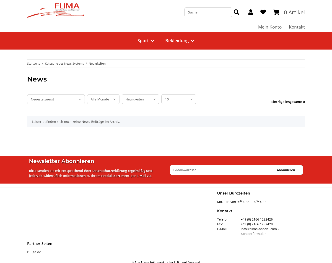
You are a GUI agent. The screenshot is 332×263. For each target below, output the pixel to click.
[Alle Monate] (103, 99)
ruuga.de (34, 252)
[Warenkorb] (289, 12)
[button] (251, 12)
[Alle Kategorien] (140, 99)
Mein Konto (270, 27)
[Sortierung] (56, 99)
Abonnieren (286, 170)
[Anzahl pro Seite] (178, 99)
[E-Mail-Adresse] (219, 170)
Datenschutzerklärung (109, 170)
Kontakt (297, 27)
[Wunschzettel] (263, 12)
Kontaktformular (253, 233)
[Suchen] (208, 12)
